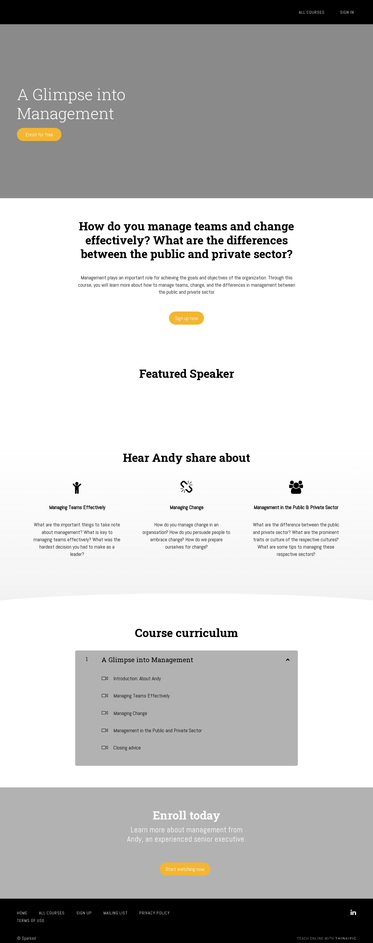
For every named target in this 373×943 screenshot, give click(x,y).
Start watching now (183, 866)
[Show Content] (287, 656)
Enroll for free (39, 134)
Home (22, 908)
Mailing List (115, 908)
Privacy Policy (154, 908)
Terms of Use (31, 916)
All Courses (317, 12)
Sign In (349, 12)
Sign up (84, 908)
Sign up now (186, 316)
